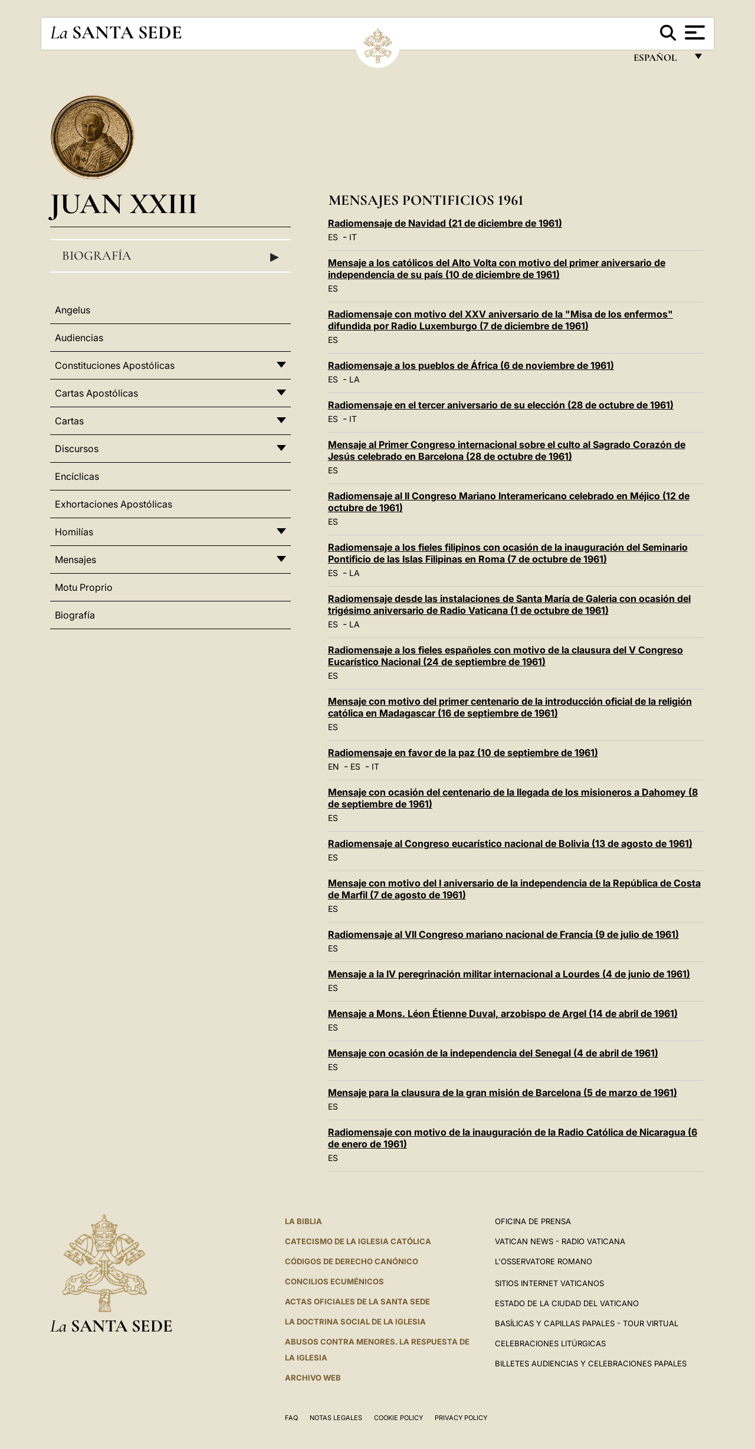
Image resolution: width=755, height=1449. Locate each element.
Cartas (69, 421)
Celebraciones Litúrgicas (550, 1343)
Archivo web (313, 1377)
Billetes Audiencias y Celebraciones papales (591, 1363)
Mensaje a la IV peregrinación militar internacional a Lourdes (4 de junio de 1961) (509, 974)
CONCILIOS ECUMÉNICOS (334, 1281)
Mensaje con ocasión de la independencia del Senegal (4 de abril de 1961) (493, 1053)
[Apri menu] (693, 32)
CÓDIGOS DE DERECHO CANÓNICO (351, 1261)
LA (354, 379)
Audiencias (79, 338)
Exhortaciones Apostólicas (113, 504)
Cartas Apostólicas (96, 393)
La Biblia (303, 1221)
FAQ (291, 1418)
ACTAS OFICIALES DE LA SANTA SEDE (357, 1301)
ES (333, 237)
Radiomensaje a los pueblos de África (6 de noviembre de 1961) (471, 365)
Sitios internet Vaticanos (549, 1283)
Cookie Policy (398, 1418)
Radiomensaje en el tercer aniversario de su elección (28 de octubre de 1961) (501, 405)
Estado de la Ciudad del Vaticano (567, 1303)
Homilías (74, 532)
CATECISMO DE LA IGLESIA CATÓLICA (358, 1241)
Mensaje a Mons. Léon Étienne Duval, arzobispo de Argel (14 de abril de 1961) (503, 1013)
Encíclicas (77, 476)
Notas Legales (336, 1418)
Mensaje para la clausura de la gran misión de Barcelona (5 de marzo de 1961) (502, 1092)
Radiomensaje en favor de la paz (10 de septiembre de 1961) (463, 752)
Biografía (170, 256)
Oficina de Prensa (533, 1221)
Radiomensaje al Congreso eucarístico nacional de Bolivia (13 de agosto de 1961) (510, 843)
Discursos (77, 448)
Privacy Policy (461, 1418)
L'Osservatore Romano (543, 1261)
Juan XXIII (124, 203)
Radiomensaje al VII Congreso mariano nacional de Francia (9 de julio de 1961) (503, 934)
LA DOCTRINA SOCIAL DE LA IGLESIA (355, 1321)
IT (353, 237)
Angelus (72, 310)
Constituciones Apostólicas (115, 365)
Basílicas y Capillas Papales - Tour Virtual (586, 1323)
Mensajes (75, 559)
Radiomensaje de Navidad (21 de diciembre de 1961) (445, 223)
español (659, 60)
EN (333, 766)
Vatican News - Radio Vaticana (560, 1241)
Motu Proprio (84, 587)
